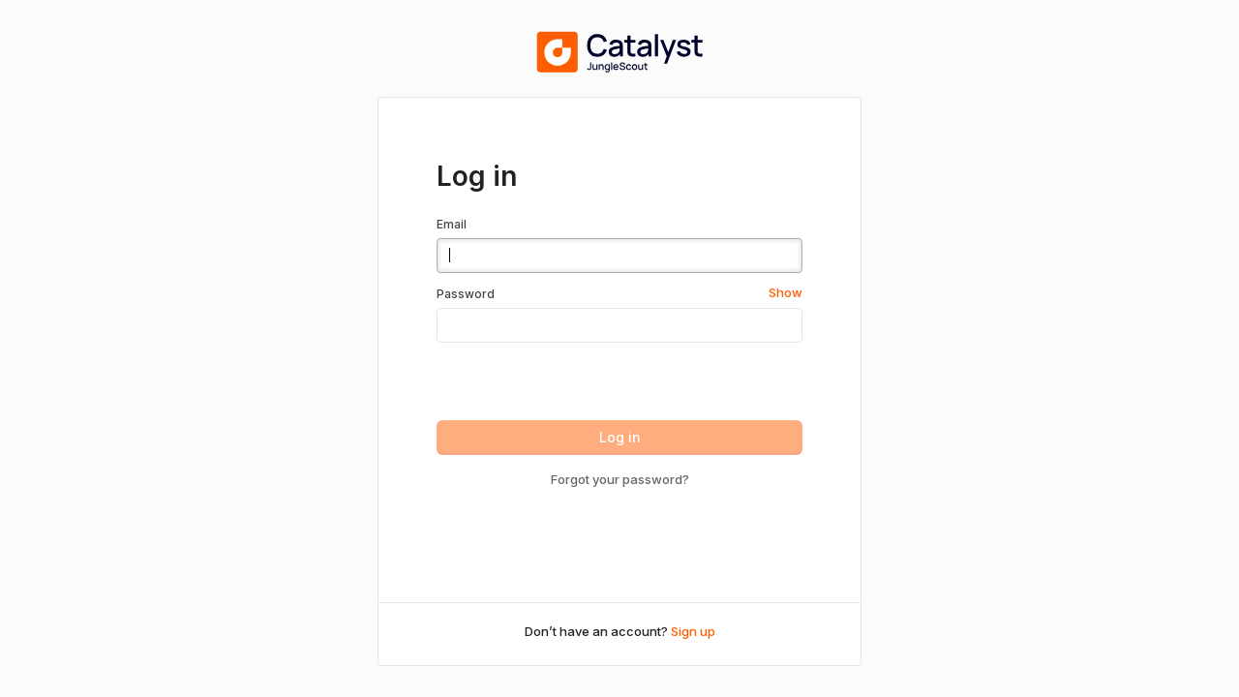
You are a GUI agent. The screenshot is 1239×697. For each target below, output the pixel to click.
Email (452, 224)
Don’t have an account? (620, 631)
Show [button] (785, 292)
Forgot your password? (620, 479)
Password (466, 294)
